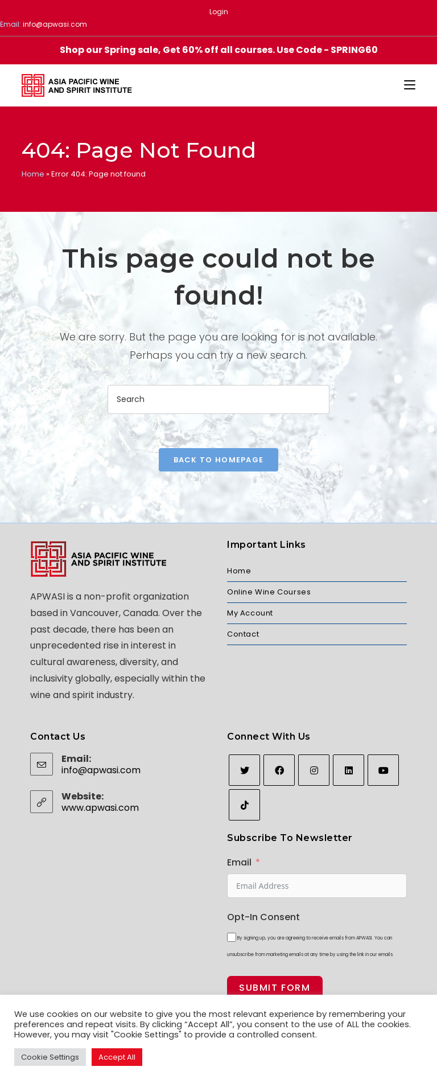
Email (239, 862)
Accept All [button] (116, 1057)
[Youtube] (383, 770)
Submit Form (275, 987)
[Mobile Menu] (409, 85)
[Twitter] (244, 770)
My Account (250, 613)
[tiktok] (244, 805)
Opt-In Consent (263, 917)
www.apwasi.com (100, 807)
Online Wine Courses (269, 591)
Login (218, 12)
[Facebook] (279, 770)
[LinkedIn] (348, 770)
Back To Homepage (219, 459)
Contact (243, 634)
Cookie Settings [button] (50, 1057)
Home (33, 174)
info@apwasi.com (55, 24)
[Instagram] (313, 770)
